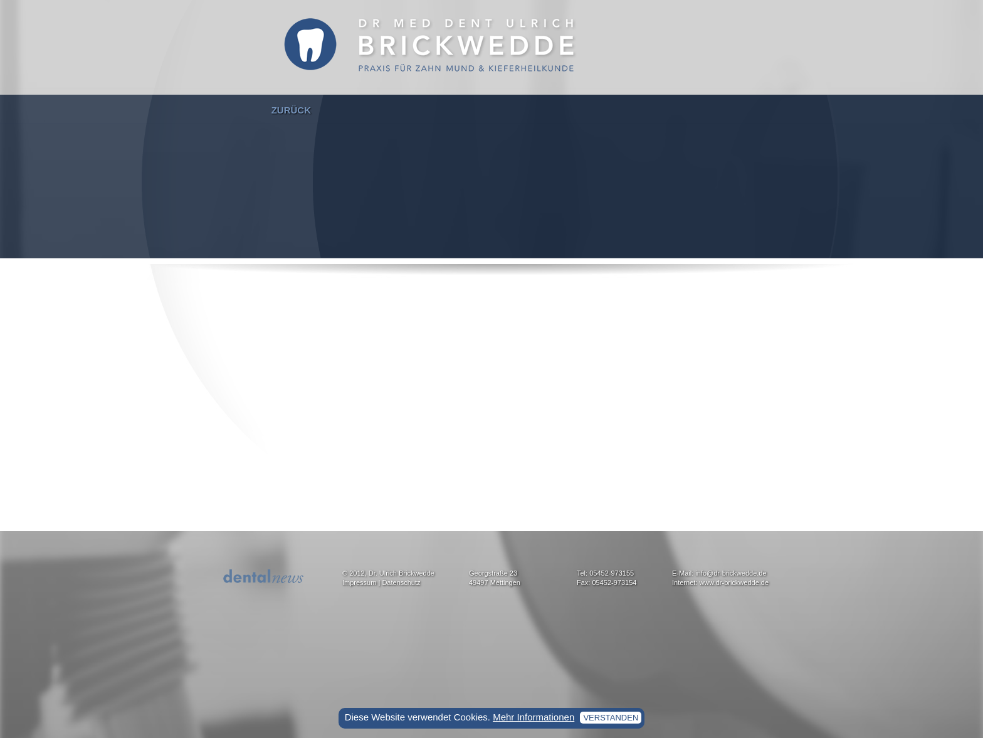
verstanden (610, 717)
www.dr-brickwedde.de (734, 582)
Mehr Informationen (533, 717)
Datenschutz (401, 582)
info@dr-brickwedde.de (730, 573)
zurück (291, 110)
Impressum (359, 582)
